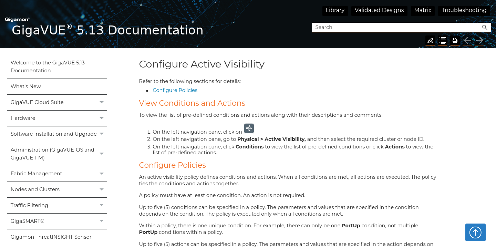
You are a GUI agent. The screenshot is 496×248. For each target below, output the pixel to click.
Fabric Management (59, 174)
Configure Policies (175, 90)
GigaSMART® (59, 221)
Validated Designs (379, 10)
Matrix (423, 10)
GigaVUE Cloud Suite (59, 102)
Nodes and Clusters (59, 189)
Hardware (59, 118)
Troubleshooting (464, 10)
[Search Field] (401, 28)
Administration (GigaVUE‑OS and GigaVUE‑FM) (59, 154)
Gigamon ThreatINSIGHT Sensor (51, 237)
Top (475, 232)
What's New (26, 86)
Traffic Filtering (59, 205)
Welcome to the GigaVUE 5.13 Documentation (48, 67)
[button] (485, 28)
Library (335, 10)
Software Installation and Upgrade (59, 134)
